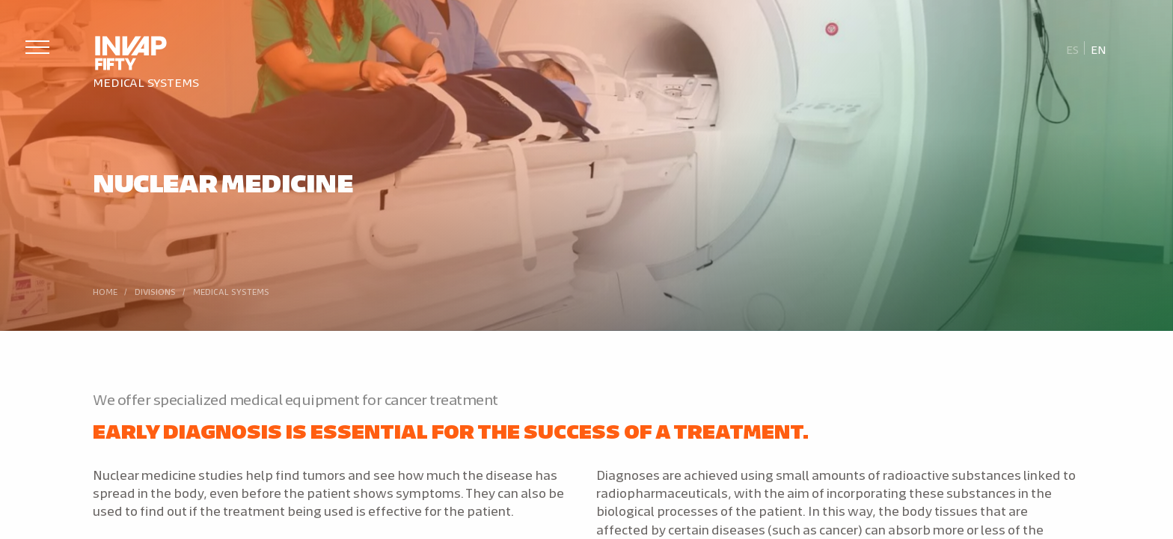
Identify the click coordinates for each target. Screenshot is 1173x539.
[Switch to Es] (1073, 49)
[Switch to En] (1098, 49)
